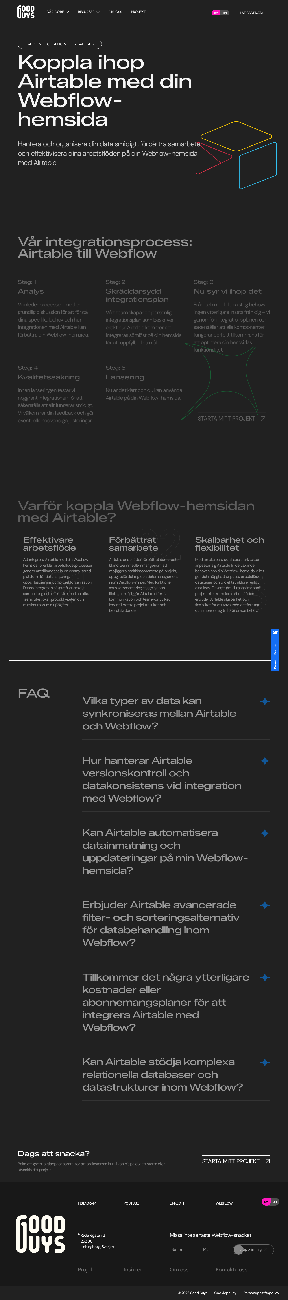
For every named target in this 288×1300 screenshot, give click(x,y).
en (225, 12)
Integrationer (54, 44)
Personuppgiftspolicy (261, 1293)
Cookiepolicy (225, 1293)
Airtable (88, 44)
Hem (26, 44)
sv (216, 12)
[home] (25, 13)
